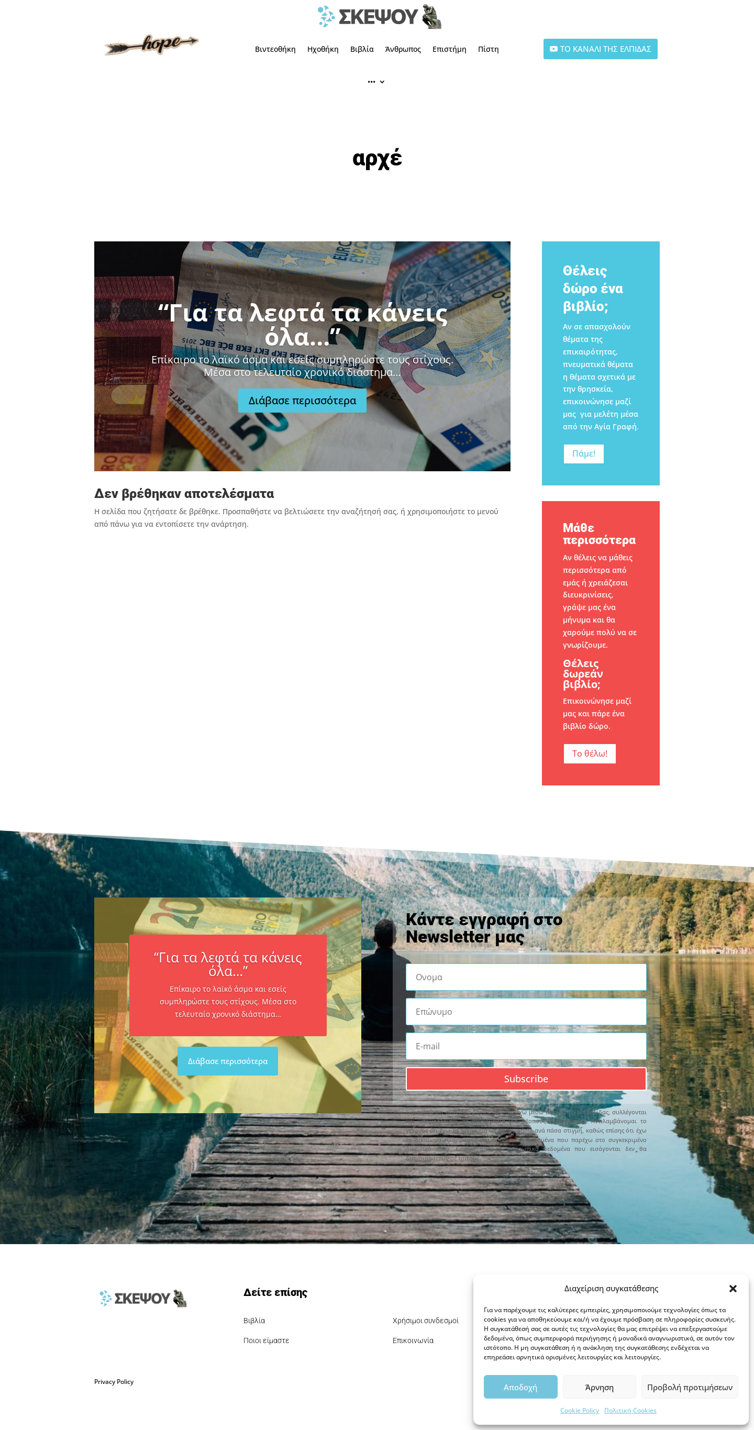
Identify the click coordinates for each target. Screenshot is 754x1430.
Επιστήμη (450, 49)
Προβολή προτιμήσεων (690, 1387)
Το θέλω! (589, 753)
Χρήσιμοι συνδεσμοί (426, 1320)
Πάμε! (583, 453)
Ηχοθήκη (323, 49)
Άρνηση (599, 1387)
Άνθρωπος (403, 49)
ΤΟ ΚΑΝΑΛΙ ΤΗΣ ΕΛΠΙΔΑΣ (605, 48)
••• (371, 81)
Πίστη (488, 49)
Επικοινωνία (413, 1340)
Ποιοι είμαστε (266, 1340)
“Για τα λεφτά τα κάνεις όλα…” (302, 335)
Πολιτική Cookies (630, 1410)
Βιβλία (362, 49)
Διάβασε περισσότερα (302, 412)
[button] (733, 1288)
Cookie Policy (579, 1410)
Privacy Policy (114, 1381)
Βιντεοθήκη (275, 49)
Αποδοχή (520, 1387)
